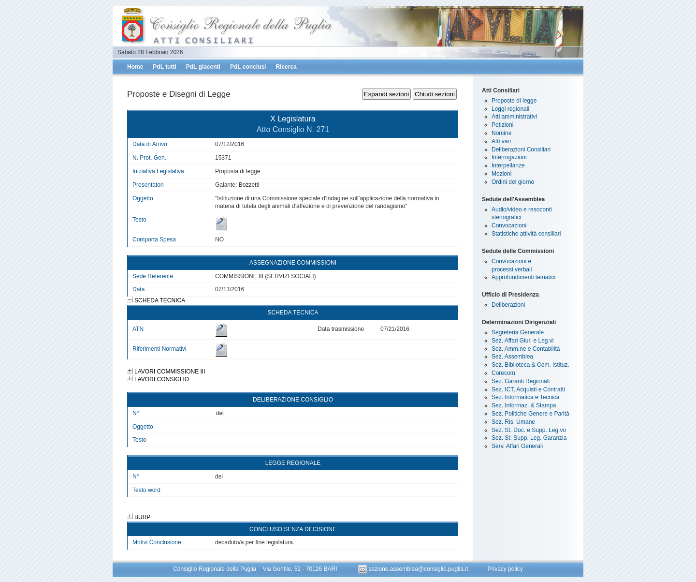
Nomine (501, 133)
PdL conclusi (248, 66)
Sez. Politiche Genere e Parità (530, 413)
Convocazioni (509, 225)
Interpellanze (508, 165)
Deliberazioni (508, 304)
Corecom (503, 373)
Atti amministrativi (514, 116)
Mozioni (501, 173)
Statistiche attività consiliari (526, 233)
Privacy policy (504, 569)
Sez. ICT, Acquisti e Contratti (528, 389)
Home (135, 66)
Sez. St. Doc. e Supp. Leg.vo (529, 430)
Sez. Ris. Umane (513, 421)
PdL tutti (164, 66)
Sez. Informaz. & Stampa (524, 405)
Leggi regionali (510, 108)
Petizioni (502, 124)
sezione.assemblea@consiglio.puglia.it (414, 569)
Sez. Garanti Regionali (521, 381)
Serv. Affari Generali (517, 446)
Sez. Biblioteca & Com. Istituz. (530, 364)
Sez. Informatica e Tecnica (526, 397)
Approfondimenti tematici (523, 277)
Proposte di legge (514, 100)
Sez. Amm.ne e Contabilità (526, 348)
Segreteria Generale (518, 332)
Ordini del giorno (513, 182)
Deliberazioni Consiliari (521, 149)
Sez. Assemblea (512, 356)
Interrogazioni (509, 157)
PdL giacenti (203, 66)
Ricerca (286, 66)
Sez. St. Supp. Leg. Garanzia (529, 437)
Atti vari (501, 141)
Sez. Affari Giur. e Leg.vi (523, 340)
